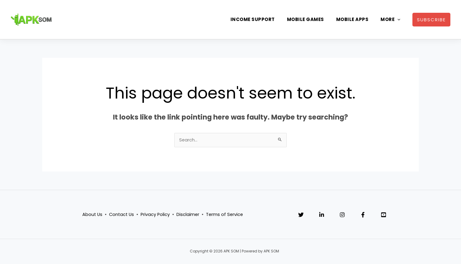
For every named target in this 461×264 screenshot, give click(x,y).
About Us (90, 215)
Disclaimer (188, 215)
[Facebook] (363, 215)
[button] (431, 19)
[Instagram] (342, 215)
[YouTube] (383, 215)
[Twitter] (301, 215)
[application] (397, 19)
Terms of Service (226, 215)
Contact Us (121, 215)
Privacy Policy (155, 215)
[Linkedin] (321, 215)
